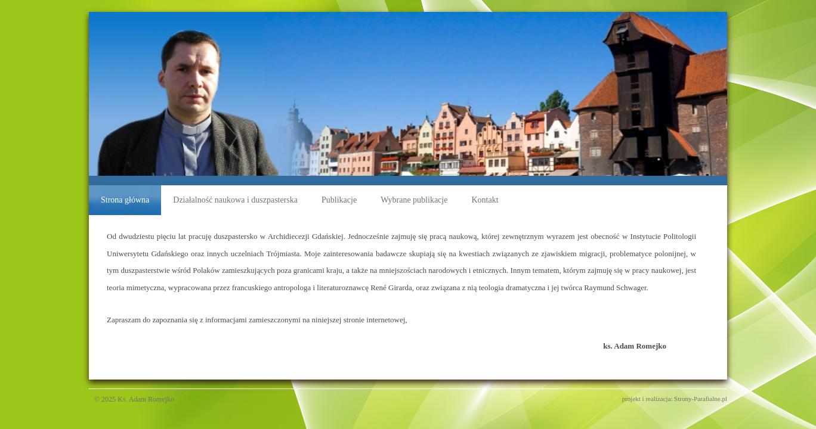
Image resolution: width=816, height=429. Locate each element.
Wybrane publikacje (414, 199)
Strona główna (125, 199)
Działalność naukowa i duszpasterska (235, 199)
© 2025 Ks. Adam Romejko (131, 399)
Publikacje (339, 199)
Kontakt (484, 199)
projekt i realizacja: (647, 398)
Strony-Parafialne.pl (700, 398)
